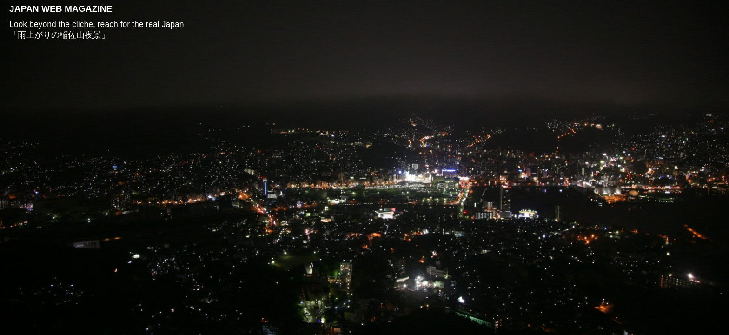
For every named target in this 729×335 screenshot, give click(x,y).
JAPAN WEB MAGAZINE (60, 8)
